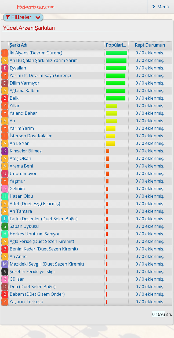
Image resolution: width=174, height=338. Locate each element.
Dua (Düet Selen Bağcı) (33, 287)
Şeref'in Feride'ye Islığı (32, 271)
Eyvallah (18, 68)
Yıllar (15, 106)
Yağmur (17, 181)
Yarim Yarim (22, 128)
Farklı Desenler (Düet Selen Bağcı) (44, 219)
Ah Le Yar (19, 143)
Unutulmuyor (23, 173)
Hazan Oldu (21, 196)
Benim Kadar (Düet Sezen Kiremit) (44, 249)
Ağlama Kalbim (24, 90)
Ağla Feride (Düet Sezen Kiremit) (42, 241)
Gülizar (17, 279)
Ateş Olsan (20, 158)
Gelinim (17, 188)
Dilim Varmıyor (24, 83)
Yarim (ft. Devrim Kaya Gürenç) (40, 75)
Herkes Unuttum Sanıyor (35, 234)
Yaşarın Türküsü (26, 302)
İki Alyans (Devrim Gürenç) (36, 53)
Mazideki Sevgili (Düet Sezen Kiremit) (47, 264)
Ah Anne (18, 256)
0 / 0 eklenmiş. (150, 53)
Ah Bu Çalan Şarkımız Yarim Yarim (44, 60)
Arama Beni (21, 166)
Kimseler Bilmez (26, 151)
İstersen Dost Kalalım (31, 136)
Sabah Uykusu (24, 226)
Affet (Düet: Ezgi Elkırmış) (35, 204)
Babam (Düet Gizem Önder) (37, 294)
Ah (12, 121)
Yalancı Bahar (23, 113)
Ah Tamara (21, 211)
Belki (15, 98)
